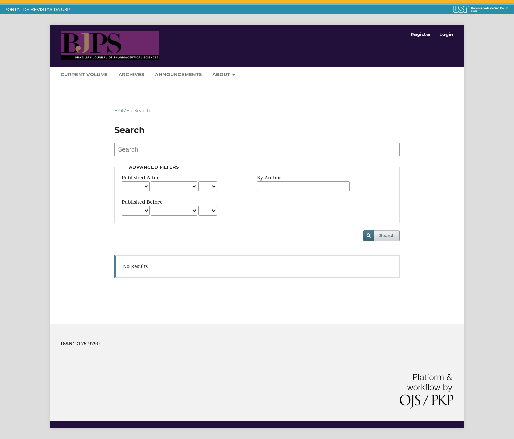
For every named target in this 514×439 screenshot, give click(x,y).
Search (387, 235)
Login (446, 34)
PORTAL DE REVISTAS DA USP (37, 9)
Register (420, 34)
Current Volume (84, 74)
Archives (131, 74)
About (221, 74)
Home (122, 110)
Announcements (178, 74)
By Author (269, 177)
